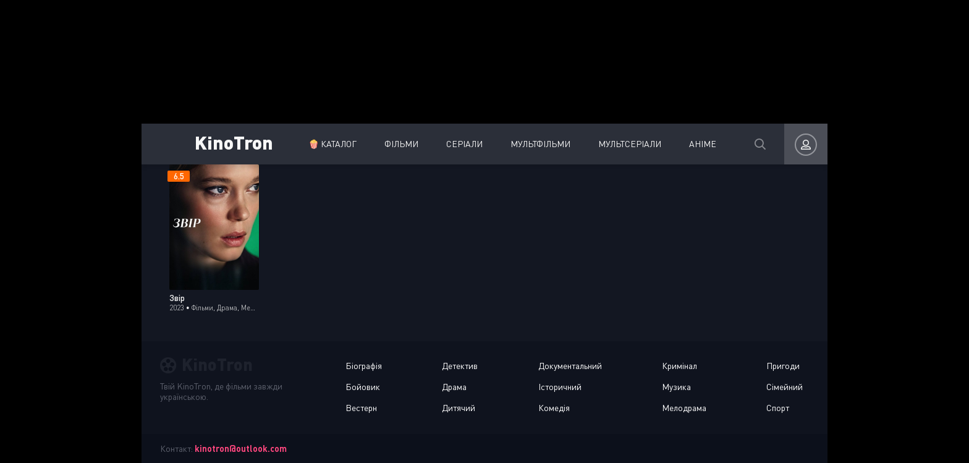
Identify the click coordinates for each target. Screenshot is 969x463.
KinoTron (234, 141)
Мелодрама (684, 407)
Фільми (401, 143)
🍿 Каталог (332, 143)
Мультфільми (540, 143)
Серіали (464, 143)
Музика (676, 386)
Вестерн (361, 407)
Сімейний (784, 386)
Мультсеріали (629, 143)
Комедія (554, 407)
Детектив (460, 365)
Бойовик (362, 386)
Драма (454, 386)
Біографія (363, 365)
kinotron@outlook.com (241, 448)
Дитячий (458, 407)
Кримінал (679, 365)
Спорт (777, 407)
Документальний (570, 365)
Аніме (702, 143)
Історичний (560, 386)
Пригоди (783, 365)
